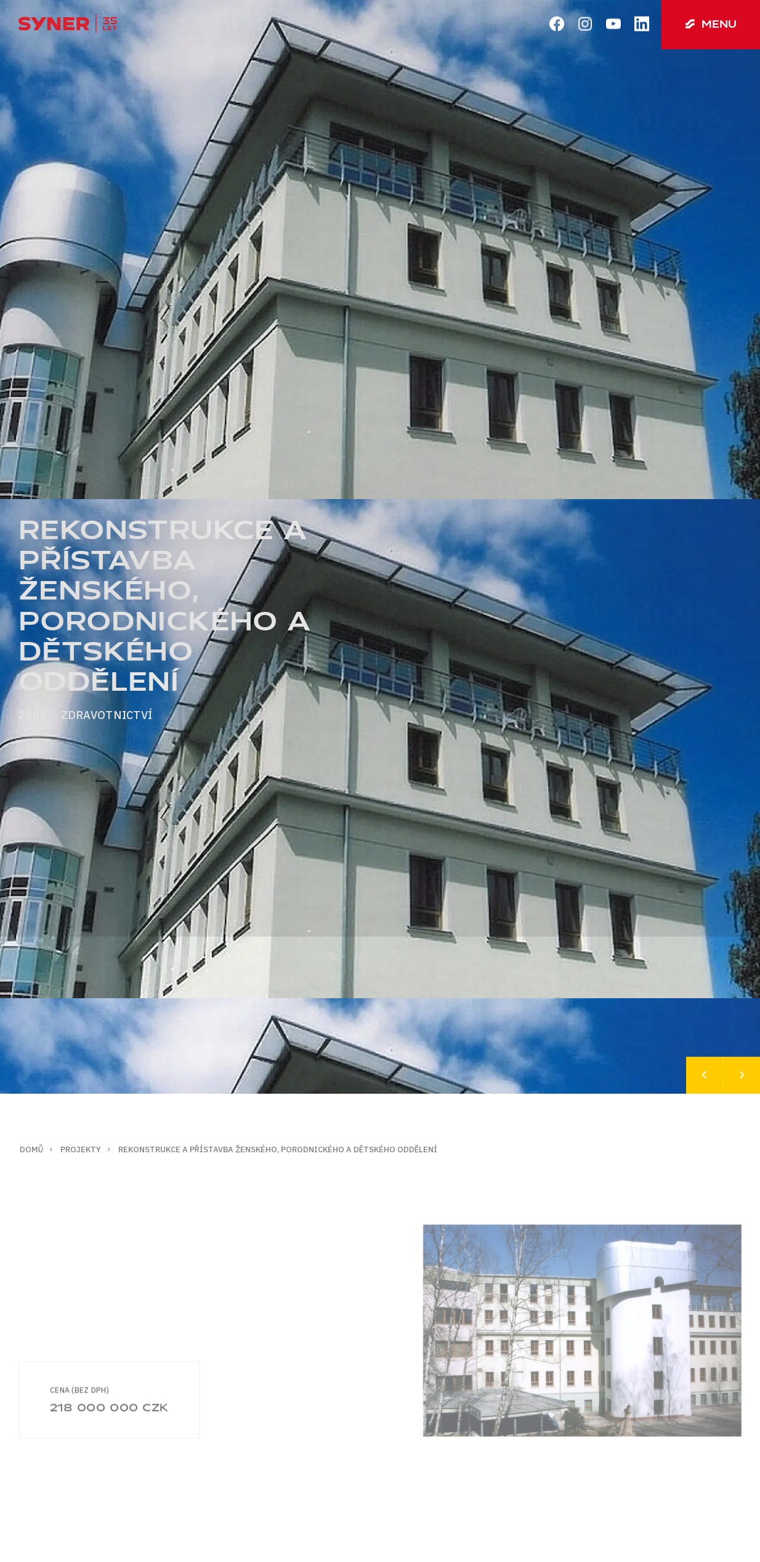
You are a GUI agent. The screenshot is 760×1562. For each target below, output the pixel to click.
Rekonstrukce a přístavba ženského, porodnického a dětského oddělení (277, 1149)
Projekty (80, 1149)
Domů (31, 1149)
